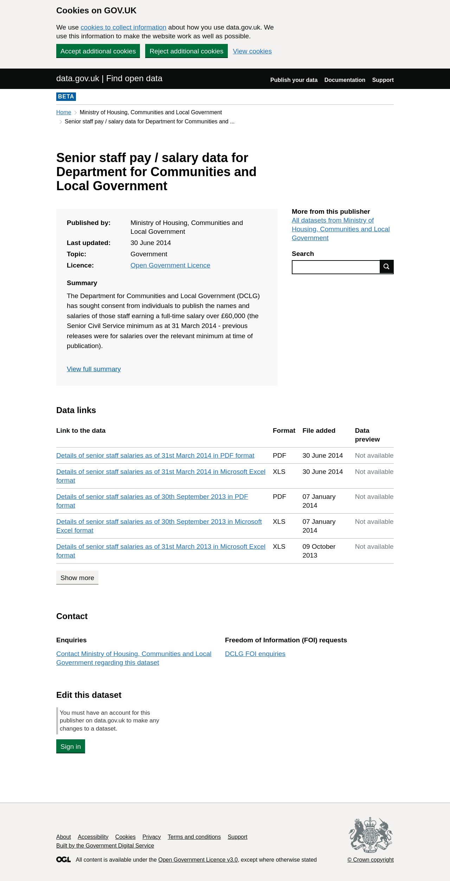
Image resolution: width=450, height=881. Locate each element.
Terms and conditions (194, 837)
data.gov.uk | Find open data (109, 78)
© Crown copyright (370, 860)
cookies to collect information (123, 27)
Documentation (344, 80)
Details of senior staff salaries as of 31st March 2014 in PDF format (155, 455)
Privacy (151, 837)
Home (63, 112)
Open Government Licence (170, 265)
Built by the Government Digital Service (105, 846)
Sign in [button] (70, 746)
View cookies (252, 51)
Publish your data (293, 80)
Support (383, 80)
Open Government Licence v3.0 (198, 860)
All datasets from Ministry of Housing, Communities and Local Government (341, 229)
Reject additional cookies (186, 51)
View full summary (94, 369)
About (63, 837)
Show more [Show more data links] (77, 577)
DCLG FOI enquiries (255, 653)
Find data (387, 266)
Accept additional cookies (98, 51)
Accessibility (93, 837)
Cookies (125, 837)
